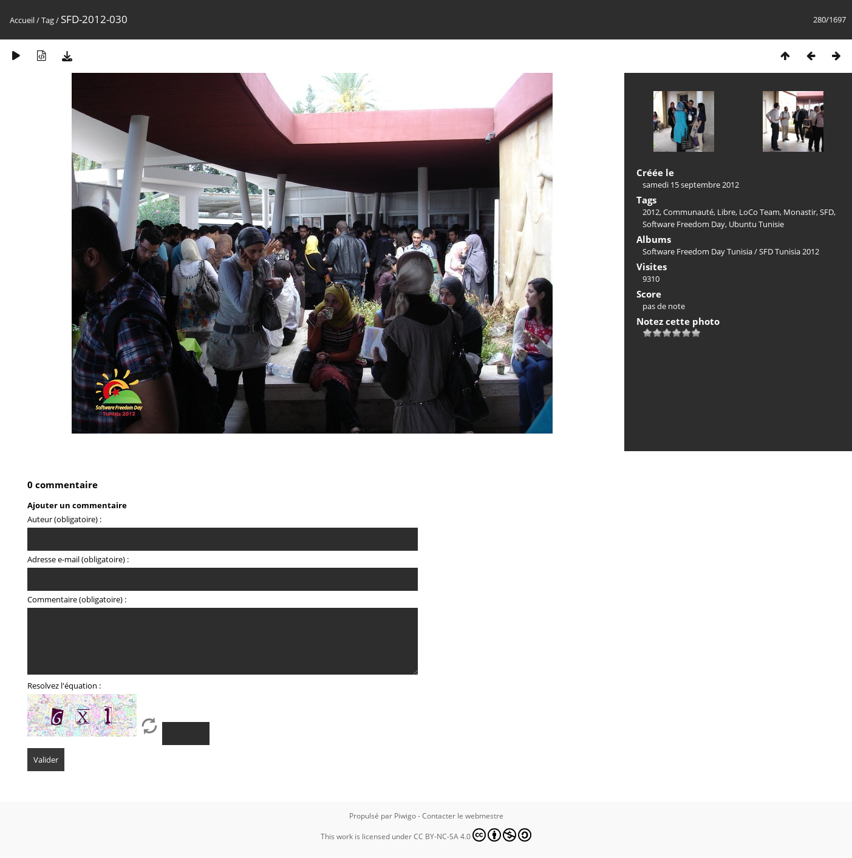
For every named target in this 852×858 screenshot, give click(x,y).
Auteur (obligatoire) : (64, 519)
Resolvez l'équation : (64, 685)
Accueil (22, 20)
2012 (650, 211)
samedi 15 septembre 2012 (690, 184)
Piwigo (405, 816)
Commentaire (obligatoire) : (76, 599)
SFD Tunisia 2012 (789, 251)
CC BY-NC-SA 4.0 (472, 835)
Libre (726, 211)
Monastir (799, 211)
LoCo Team (759, 211)
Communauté (688, 211)
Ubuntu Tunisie (756, 224)
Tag (47, 20)
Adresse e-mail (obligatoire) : (78, 559)
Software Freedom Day (683, 224)
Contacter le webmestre (462, 816)
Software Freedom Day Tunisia (697, 251)
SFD (827, 211)
